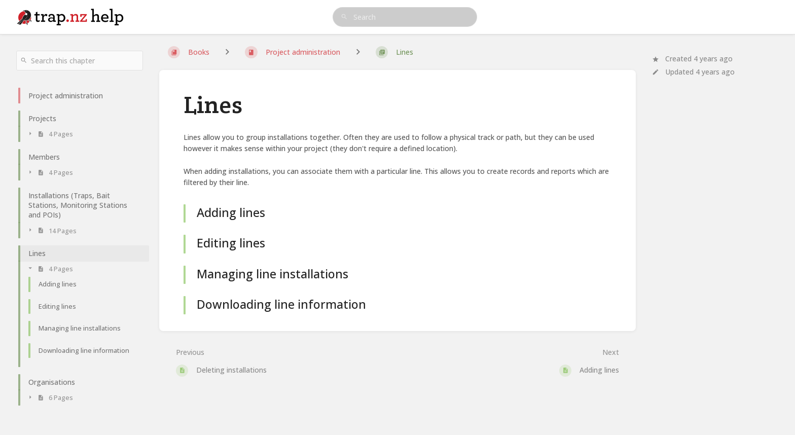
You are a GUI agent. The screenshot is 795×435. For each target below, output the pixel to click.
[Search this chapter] (79, 60)
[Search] (344, 17)
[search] (405, 17)
